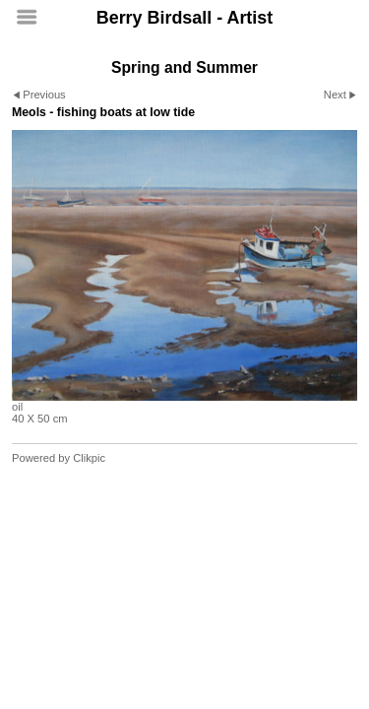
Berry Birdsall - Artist (184, 18)
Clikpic (89, 458)
